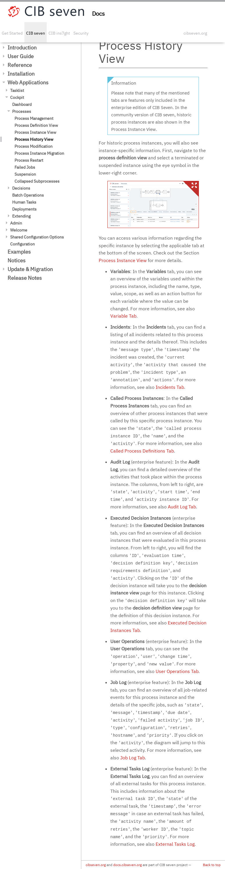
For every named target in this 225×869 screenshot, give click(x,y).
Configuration (22, 244)
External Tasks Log (175, 844)
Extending (21, 216)
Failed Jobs (25, 167)
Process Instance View (35, 132)
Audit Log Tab (182, 507)
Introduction (22, 47)
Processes (21, 111)
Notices (17, 260)
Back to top (212, 865)
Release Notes (25, 278)
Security (81, 33)
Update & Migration (30, 269)
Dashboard (22, 104)
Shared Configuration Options (37, 237)
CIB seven (35, 33)
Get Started (12, 33)
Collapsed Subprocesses (37, 181)
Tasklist (17, 90)
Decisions (21, 188)
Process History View (34, 139)
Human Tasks (24, 202)
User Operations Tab (177, 671)
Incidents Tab (170, 387)
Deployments (24, 209)
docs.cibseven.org (127, 865)
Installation (21, 73)
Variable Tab (123, 316)
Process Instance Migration (39, 153)
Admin (16, 223)
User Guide (21, 56)
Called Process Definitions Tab (142, 451)
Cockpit (17, 97)
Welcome (18, 230)
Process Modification (34, 146)
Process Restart (29, 160)
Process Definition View (36, 125)
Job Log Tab (132, 758)
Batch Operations (28, 195)
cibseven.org (195, 33)
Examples (19, 251)
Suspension (25, 174)
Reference (20, 65)
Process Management (34, 118)
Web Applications (28, 82)
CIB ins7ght (59, 33)
